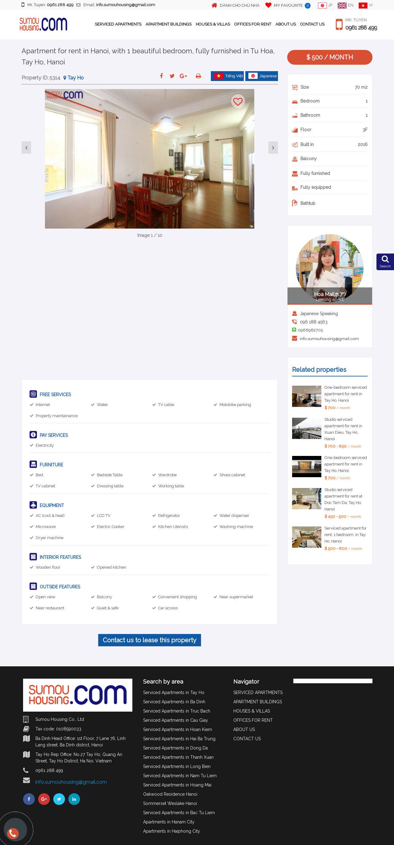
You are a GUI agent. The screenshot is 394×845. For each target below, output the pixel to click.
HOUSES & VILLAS (213, 24)
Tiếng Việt (228, 76)
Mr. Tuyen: (48, 5)
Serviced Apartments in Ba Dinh (174, 701)
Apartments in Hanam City (169, 821)
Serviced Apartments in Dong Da (175, 747)
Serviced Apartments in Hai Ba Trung (179, 738)
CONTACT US (312, 24)
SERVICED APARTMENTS (118, 24)
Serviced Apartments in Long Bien (177, 766)
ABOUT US (285, 24)
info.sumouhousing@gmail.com (329, 338)
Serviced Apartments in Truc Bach (176, 711)
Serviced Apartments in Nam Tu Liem (180, 775)
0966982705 (310, 330)
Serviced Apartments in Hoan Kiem (177, 729)
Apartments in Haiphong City (171, 831)
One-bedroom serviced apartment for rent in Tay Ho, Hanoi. (345, 464)
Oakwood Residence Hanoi (170, 794)
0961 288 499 (361, 28)
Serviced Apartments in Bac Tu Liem (179, 812)
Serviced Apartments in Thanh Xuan (178, 757)
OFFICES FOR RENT (252, 24)
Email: (115, 4)
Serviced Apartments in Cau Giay (175, 720)
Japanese (262, 76)
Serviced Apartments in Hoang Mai (177, 784)
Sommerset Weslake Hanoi (170, 803)
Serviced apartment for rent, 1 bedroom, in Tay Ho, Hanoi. (345, 534)
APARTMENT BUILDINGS (168, 24)
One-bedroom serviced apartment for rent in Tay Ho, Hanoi (345, 394)
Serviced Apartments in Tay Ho (173, 692)
